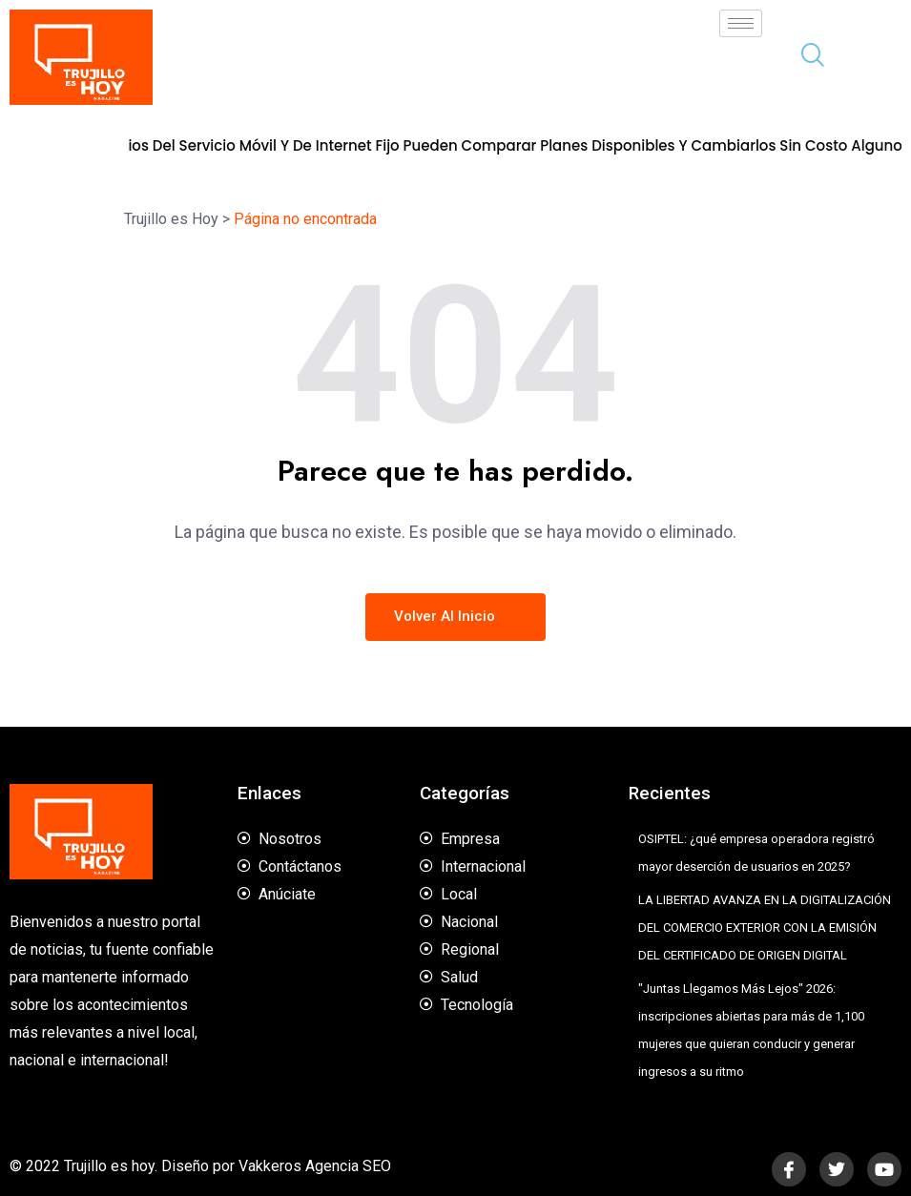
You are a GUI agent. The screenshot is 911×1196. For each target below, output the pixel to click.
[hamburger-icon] (740, 23)
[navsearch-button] (805, 57)
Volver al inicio (455, 616)
